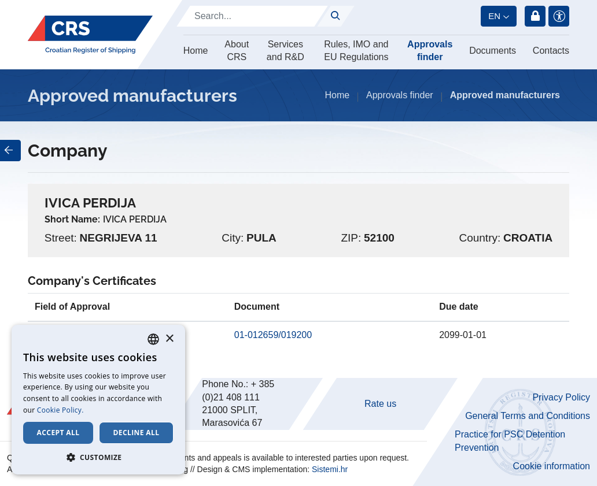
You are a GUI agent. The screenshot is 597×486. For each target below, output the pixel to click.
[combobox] (153, 339)
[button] (98, 457)
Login (535, 16)
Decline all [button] (136, 432)
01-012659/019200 (273, 335)
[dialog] (98, 399)
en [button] (494, 16)
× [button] (169, 339)
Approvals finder (429, 50)
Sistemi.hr (330, 469)
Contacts (551, 50)
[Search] (252, 16)
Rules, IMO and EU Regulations (356, 50)
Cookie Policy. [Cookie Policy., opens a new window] (60, 410)
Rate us (380, 404)
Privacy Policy (561, 397)
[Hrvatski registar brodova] (90, 35)
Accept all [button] (58, 432)
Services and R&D (285, 50)
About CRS (236, 50)
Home (195, 50)
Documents (492, 50)
